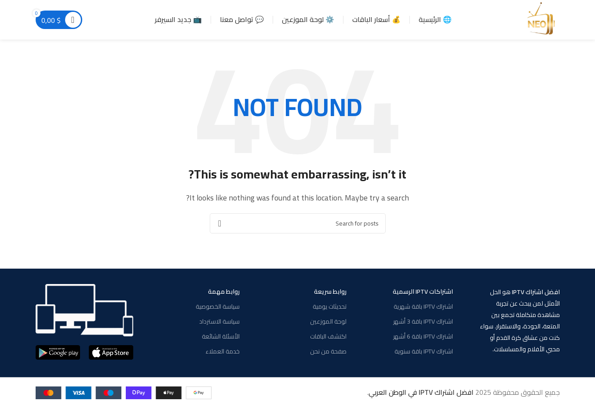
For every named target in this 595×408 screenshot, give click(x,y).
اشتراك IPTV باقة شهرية (423, 306)
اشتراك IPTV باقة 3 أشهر (423, 321)
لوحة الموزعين (328, 321)
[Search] (298, 223)
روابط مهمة (224, 291)
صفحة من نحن (328, 351)
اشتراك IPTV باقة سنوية (423, 351)
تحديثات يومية (330, 306)
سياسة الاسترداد (219, 321)
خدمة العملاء (222, 351)
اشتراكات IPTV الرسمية (423, 291)
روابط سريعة (330, 291)
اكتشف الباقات (328, 336)
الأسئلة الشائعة (221, 336)
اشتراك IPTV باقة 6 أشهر (423, 336)
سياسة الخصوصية (218, 306)
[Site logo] (542, 19)
